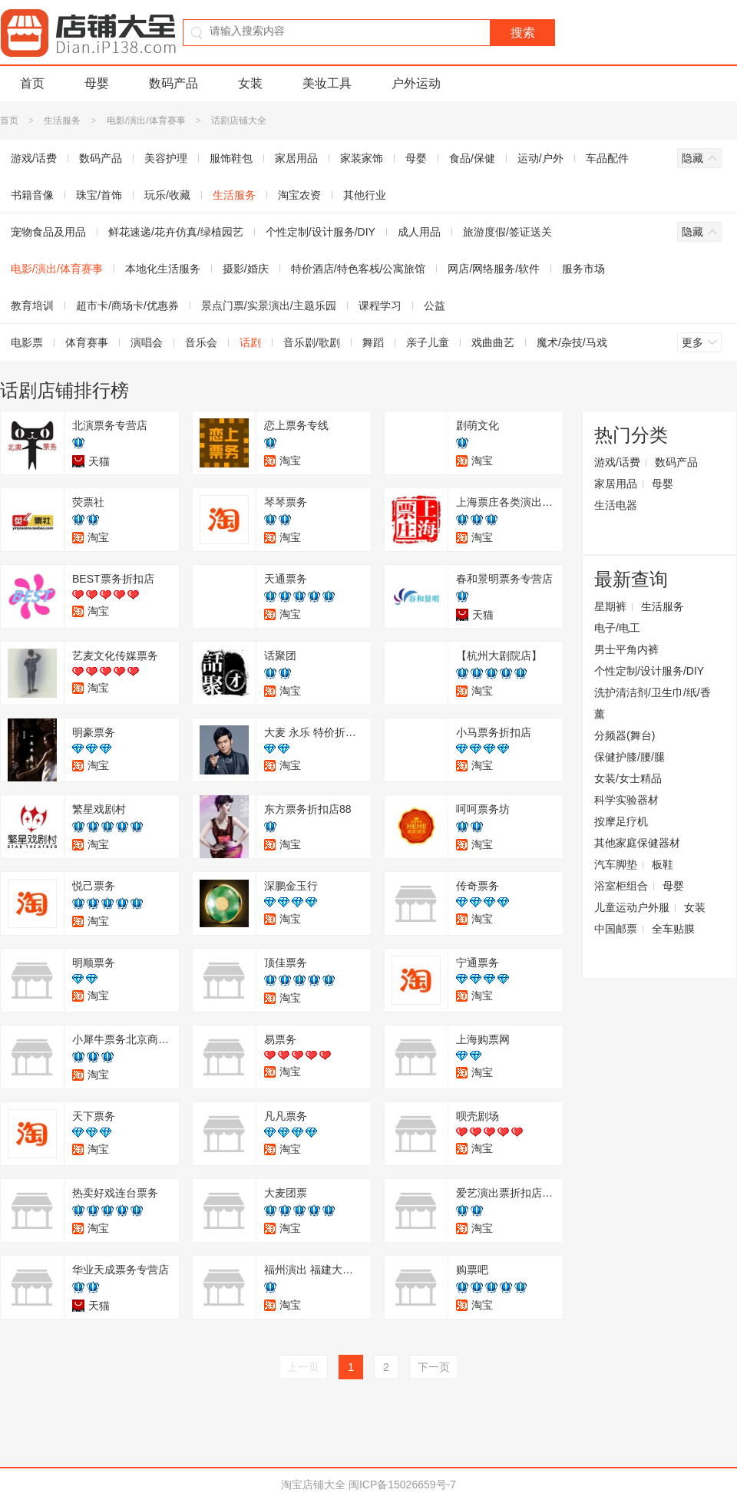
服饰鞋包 (231, 158)
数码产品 (173, 83)
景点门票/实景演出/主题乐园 (268, 305)
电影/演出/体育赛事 (146, 120)
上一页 (303, 1367)
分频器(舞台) (624, 735)
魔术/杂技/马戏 (572, 342)
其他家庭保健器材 (637, 843)
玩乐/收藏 (167, 195)
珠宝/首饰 (99, 195)
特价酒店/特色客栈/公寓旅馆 (358, 269)
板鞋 (662, 864)
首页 (32, 83)
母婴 (96, 83)
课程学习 (380, 305)
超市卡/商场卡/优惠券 (127, 305)
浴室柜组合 (621, 886)
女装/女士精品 (628, 778)
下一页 (434, 1367)
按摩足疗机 (621, 821)
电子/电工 (617, 628)
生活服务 (62, 120)
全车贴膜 (673, 929)
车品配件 (607, 158)
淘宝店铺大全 (313, 1484)
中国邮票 (615, 929)
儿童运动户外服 (631, 907)
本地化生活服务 (162, 269)
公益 (434, 305)
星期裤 (610, 606)
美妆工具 (327, 83)
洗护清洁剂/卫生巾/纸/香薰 (652, 703)
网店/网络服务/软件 (494, 269)
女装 (250, 83)
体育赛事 (86, 342)
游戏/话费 (617, 462)
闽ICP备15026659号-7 (402, 1484)
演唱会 (147, 342)
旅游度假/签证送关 (507, 232)
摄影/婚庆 (246, 269)
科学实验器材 (626, 800)
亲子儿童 (427, 342)
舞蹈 (373, 342)
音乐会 (201, 342)
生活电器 (615, 505)
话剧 (250, 342)
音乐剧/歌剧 (311, 342)
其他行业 (364, 195)
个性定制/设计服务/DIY (320, 232)
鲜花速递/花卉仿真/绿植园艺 (175, 232)
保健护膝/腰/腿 (629, 757)
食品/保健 (472, 158)
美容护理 (165, 158)
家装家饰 (361, 158)
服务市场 (583, 269)
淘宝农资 (299, 195)
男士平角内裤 (626, 649)
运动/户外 (540, 158)
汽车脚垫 (615, 864)
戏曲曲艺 (492, 342)
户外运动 (416, 83)
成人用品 (419, 232)
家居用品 (296, 158)
